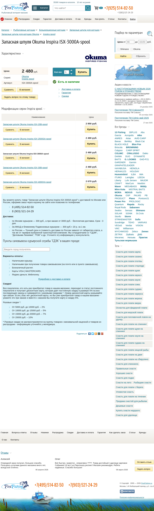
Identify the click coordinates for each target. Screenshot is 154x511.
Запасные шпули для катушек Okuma (20, 34)
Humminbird (121, 174)
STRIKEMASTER (123, 219)
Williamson (128, 228)
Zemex (145, 231)
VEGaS (118, 225)
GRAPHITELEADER (124, 165)
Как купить (100, 19)
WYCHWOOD (121, 231)
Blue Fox (136, 144)
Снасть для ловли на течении (131, 396)
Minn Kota (120, 189)
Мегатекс (119, 237)
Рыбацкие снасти (142, 382)
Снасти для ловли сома (128, 284)
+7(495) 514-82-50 (49, 485)
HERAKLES (120, 171)
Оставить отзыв (144, 462)
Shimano (124, 49)
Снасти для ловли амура (128, 303)
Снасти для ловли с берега (129, 387)
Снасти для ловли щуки (128, 270)
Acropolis (129, 135)
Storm (128, 216)
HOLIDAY (134, 171)
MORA (118, 192)
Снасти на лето (123, 382)
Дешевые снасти (124, 406)
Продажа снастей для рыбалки (131, 401)
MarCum (130, 183)
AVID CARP (140, 138)
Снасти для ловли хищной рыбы (132, 350)
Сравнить (9, 89)
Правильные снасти (126, 368)
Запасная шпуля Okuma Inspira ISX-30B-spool (25, 167)
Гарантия (47, 19)
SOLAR (118, 213)
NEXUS (128, 192)
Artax (128, 138)
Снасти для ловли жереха (129, 298)
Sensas (128, 210)
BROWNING (132, 147)
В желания (24, 89)
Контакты (122, 19)
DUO (127, 156)
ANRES (118, 138)
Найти (123, 56)
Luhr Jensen (131, 180)
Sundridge (120, 222)
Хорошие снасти (124, 373)
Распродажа (24, 19)
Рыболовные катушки (24, 30)
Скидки (36, 19)
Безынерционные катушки (52, 30)
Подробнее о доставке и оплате (54, 279)
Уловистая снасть (125, 392)
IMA (141, 174)
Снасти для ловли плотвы (129, 261)
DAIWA (118, 156)
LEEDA (141, 177)
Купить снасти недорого (128, 410)
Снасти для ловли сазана (129, 256)
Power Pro (120, 201)
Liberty (118, 180)
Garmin (132, 162)
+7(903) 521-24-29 (82, 485)
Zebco (135, 231)
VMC (117, 228)
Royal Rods (120, 207)
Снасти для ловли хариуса (129, 294)
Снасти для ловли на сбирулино (132, 359)
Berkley (128, 141)
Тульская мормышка (126, 240)
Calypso (119, 150)
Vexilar (129, 225)
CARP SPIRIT (133, 150)
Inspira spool (49, 34)
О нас (78, 19)
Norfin (139, 192)
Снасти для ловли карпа (128, 252)
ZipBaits (130, 234)
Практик (143, 237)
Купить (82, 71)
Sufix (137, 219)
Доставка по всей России (134, 72)
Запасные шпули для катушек (84, 30)
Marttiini (141, 183)
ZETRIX (118, 234)
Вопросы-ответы (19, 432)
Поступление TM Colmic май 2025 (132, 118)
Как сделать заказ (117, 432)
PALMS (137, 195)
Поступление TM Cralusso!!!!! (129, 110)
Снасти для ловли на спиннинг (131, 324)
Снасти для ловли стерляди (130, 266)
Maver (118, 186)
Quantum (119, 204)
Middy (143, 186)
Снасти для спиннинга (127, 364)
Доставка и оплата (63, 19)
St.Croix (140, 213)
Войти (133, 19)
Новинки (8, 19)
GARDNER (120, 162)
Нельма (131, 237)
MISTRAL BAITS (137, 189)
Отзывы (33, 432)
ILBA (133, 174)
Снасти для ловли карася (129, 275)
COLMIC (119, 153)
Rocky (141, 204)
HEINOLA (134, 168)
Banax (118, 141)
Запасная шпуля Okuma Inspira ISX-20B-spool (25, 124)
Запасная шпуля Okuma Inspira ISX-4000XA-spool (27, 182)
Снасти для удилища (126, 415)
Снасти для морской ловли (129, 312)
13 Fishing (120, 132)
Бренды (87, 19)
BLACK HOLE (121, 144)
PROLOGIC (134, 201)
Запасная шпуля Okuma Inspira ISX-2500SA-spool (27, 138)
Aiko (139, 135)
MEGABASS (131, 186)
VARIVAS (142, 222)
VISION (139, 225)
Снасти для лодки (125, 378)
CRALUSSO (133, 153)
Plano (132, 198)
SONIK (129, 213)
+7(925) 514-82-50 (118, 8)
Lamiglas (129, 177)
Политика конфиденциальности (132, 497)
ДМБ (139, 234)
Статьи (111, 19)
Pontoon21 (144, 198)
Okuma (136, 49)
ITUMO (118, 177)
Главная (4, 432)
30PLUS (133, 132)
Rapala (130, 204)
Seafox (118, 210)
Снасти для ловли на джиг (129, 354)
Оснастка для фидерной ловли (131, 308)
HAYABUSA (120, 168)
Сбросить (141, 56)
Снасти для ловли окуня (128, 280)
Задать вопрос (143, 469)
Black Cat (140, 141)
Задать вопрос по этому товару (19, 97)
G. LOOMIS (130, 159)
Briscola (118, 147)
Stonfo (118, 216)
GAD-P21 (144, 159)
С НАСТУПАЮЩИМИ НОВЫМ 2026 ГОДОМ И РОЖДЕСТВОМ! (133, 90)
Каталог (5, 30)
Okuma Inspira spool (28, 77)
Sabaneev (134, 207)
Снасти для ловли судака (129, 289)
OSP (128, 195)
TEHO (131, 222)
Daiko (145, 153)
